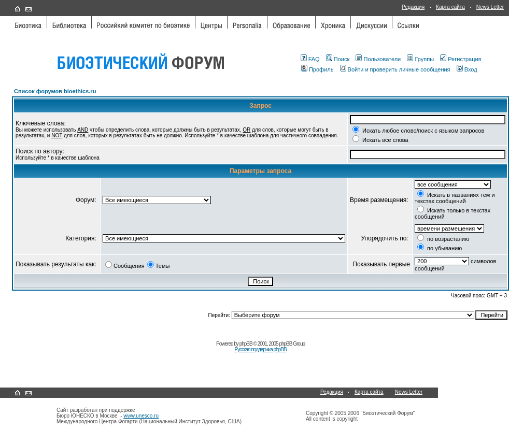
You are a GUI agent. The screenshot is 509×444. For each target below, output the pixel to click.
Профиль (317, 69)
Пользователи (378, 59)
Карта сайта (450, 7)
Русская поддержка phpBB (260, 349)
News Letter (490, 7)
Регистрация (460, 59)
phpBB (245, 344)
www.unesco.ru (141, 416)
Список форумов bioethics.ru (55, 91)
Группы (420, 59)
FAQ (310, 59)
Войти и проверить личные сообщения (395, 69)
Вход (467, 69)
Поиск (337, 59)
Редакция (413, 7)
